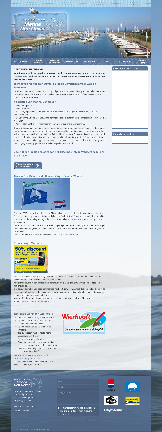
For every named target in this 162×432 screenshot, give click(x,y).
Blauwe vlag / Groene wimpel (64, 234)
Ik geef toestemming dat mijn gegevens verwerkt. (77, 410)
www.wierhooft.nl (40, 355)
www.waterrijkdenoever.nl (28, 358)
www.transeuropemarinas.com (35, 301)
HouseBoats (21, 76)
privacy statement (22, 410)
